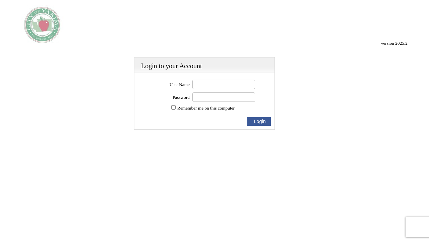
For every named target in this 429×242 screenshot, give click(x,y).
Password (181, 97)
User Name (180, 84)
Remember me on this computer (206, 108)
